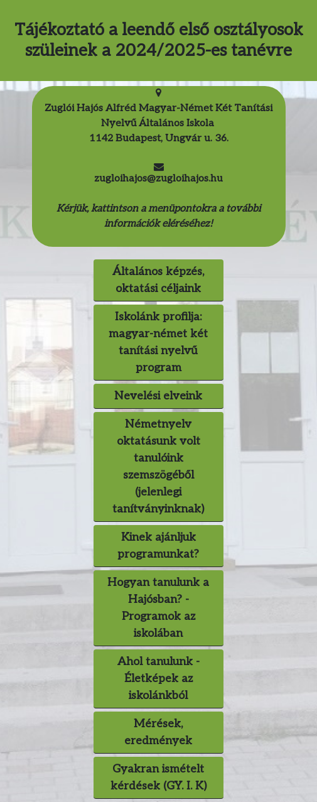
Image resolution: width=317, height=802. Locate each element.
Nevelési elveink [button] (158, 396)
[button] (158, 678)
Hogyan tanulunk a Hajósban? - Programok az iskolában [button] (158, 608)
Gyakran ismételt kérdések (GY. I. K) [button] (158, 777)
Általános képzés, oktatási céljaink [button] (158, 280)
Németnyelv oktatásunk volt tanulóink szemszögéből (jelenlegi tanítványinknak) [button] (158, 467)
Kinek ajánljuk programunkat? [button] (158, 546)
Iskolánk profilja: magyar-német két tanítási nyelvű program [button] (158, 342)
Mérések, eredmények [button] (158, 732)
